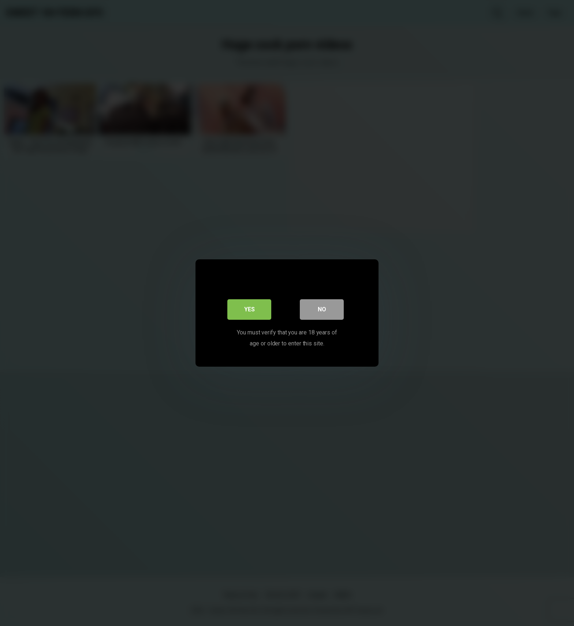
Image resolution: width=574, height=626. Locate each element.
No (322, 309)
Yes (249, 309)
